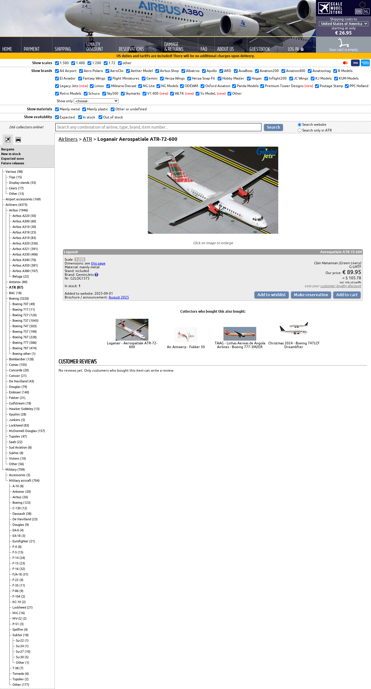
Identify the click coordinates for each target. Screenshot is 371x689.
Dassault (19, 513)
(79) (24, 386)
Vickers (14, 458)
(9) (27, 524)
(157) (41, 431)
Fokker (14, 398)
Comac (14, 364)
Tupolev (15, 436)
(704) (36, 480)
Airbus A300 (21, 221)
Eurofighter (20, 541)
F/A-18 (17, 574)
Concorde (16, 370)
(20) (26, 370)
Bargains (7, 149)
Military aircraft (20, 480)
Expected (67, 117)
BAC (12, 293)
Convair (15, 375)
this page (98, 263)
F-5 (15, 552)
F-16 (15, 569)
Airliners (12, 204)
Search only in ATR (316, 130)
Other (13, 193)
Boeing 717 (20, 309)
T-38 (15, 668)
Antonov (15, 282)
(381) (34, 265)
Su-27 (20, 651)
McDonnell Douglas (23, 431)
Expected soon (12, 158)
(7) (21, 668)
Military (11, 469)
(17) (21, 188)
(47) (24, 436)
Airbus (14, 210)
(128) (30, 359)
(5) (23, 420)
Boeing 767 (20, 337)
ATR (13, 287)
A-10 (16, 486)
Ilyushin (15, 414)
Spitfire (18, 629)
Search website (313, 125)
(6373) (23, 204)
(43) (31, 381)
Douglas (15, 386)
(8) (30, 447)
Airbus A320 (21, 243)
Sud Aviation (18, 447)
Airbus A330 (21, 254)
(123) (27, 502)
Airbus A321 (21, 249)
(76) (33, 260)
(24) (22, 558)
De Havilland (18, 381)
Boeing (14, 298)
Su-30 (20, 657)
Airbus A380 (21, 271)
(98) (20, 171)
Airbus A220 (21, 215)
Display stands (19, 182)
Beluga (17, 276)
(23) (35, 519)
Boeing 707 (20, 304)
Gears (13, 188)
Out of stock (112, 117)
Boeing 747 (20, 326)
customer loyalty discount (340, 286)
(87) (20, 287)
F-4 (15, 546)
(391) (34, 249)
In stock (88, 117)
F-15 (15, 563)
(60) (33, 221)
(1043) (34, 320)
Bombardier (17, 359)
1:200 (79, 259)
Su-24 (20, 646)
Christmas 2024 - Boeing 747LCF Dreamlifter (293, 345)
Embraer (15, 392)
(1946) (23, 210)
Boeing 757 (20, 331)
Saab (13, 442)
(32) (22, 569)
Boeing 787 (20, 348)
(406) (34, 254)
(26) (25, 497)
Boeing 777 (20, 342)
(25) (33, 232)
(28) (23, 414)
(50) (33, 215)
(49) (32, 304)
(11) (32, 309)
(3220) (24, 298)
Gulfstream (17, 403)
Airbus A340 (21, 260)
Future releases (12, 163)
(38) (29, 513)
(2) (23, 596)
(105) (23, 364)
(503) (33, 326)
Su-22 (20, 640)
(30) (33, 227)
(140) (25, 392)
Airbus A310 (21, 227)
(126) (33, 315)
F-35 (15, 585)
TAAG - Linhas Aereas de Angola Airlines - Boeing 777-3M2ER (240, 345)
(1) (34, 353)
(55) (33, 182)
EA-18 (16, 535)
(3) (23, 535)
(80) (25, 282)
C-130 (16, 508)
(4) (22, 530)
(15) (19, 177)
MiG (15, 613)
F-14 (15, 558)
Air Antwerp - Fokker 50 (186, 347)
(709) (21, 469)
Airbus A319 (21, 238)
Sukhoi (14, 453)
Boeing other (22, 353)
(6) (27, 673)
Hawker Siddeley (21, 409)
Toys (12, 177)
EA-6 (16, 530)
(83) (33, 238)
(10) (23, 458)
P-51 (16, 624)
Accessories (17, 475)
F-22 (15, 580)
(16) (22, 613)
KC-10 (17, 602)
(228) (33, 337)
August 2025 (119, 297)
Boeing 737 (20, 320)
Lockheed (16, 425)
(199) (33, 331)
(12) (24, 508)
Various (11, 171)
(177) (25, 684)
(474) (33, 348)
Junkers (15, 420)
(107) (34, 271)
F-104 (16, 596)
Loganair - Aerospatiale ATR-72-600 (132, 345)
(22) (26, 276)
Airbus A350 (21, 265)
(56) (21, 464)
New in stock (11, 154)
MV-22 (17, 618)
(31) (23, 398)
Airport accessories (19, 199)
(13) (21, 193)
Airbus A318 (21, 232)
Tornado (18, 673)
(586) (33, 342)
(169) (37, 199)
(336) (34, 243)
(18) (19, 293)
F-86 (15, 591)
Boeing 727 (20, 315)
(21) (24, 375)
